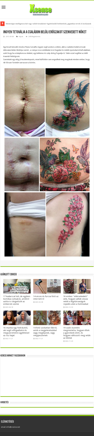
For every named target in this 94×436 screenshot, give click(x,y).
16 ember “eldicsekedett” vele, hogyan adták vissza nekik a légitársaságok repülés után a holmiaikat (75, 300)
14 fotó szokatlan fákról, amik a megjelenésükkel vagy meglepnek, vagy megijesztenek (45, 331)
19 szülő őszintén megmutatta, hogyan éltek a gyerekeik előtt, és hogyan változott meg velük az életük (76, 332)
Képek (21, 37)
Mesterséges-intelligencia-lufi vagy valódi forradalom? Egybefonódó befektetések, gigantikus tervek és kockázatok (48, 24)
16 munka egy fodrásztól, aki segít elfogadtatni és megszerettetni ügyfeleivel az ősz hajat (16, 331)
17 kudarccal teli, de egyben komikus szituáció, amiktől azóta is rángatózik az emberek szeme (16, 300)
